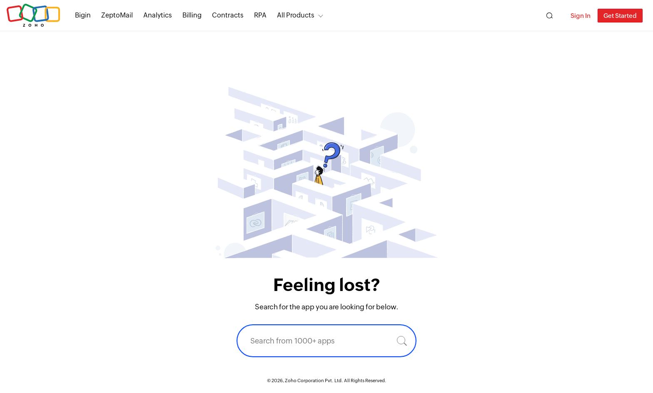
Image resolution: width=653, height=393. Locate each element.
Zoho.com (33, 15)
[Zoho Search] (549, 15)
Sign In (581, 15)
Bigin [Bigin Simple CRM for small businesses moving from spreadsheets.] (83, 15)
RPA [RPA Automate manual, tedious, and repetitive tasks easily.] (260, 15)
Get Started (620, 15)
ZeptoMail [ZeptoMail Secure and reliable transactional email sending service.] (117, 15)
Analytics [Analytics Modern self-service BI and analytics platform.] (157, 15)
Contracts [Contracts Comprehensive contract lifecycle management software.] (228, 15)
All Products (295, 15)
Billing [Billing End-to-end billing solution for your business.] (192, 15)
